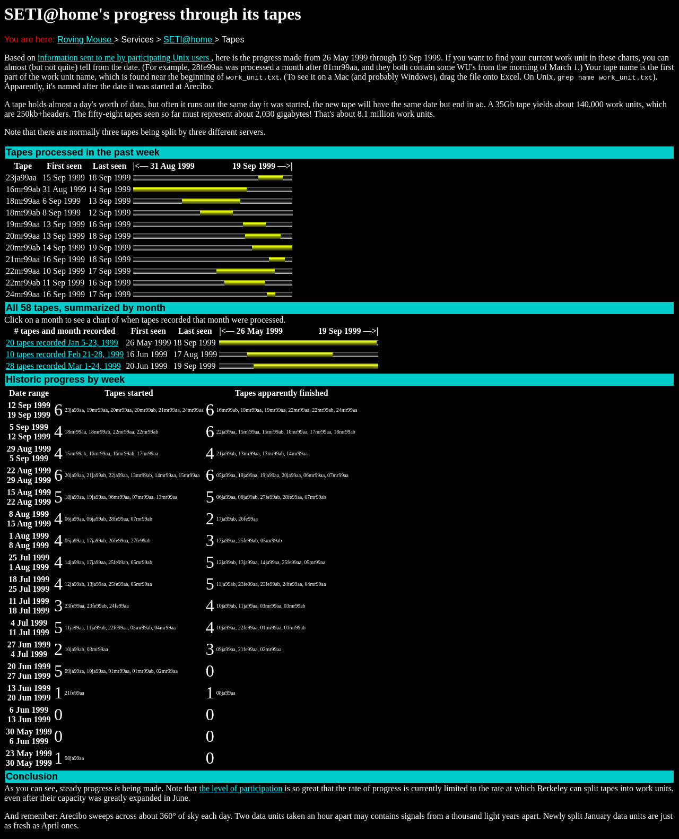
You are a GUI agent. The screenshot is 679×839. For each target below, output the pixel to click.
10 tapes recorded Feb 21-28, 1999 (65, 354)
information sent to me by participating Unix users (124, 57)
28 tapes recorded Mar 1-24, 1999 (63, 365)
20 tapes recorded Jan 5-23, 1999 (62, 342)
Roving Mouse (85, 39)
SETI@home (188, 39)
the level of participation (241, 788)
